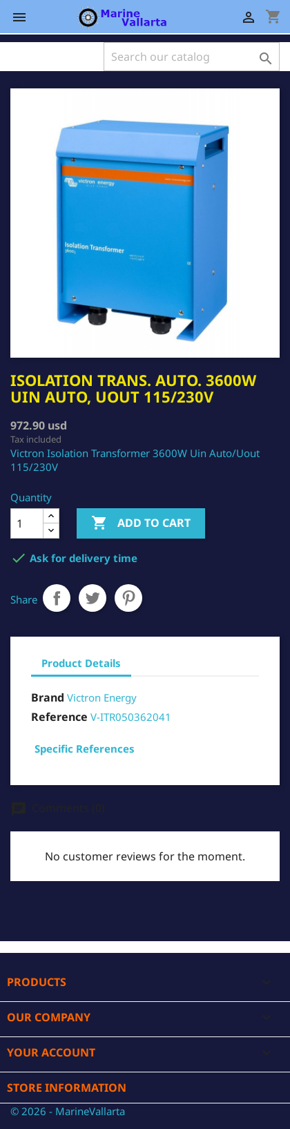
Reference (59, 717)
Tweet (92, 598)
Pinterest (128, 598)
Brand (47, 697)
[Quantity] (27, 523)
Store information (66, 1087)
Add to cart (141, 523)
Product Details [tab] (81, 663)
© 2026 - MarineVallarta (67, 1111)
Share (56, 598)
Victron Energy (102, 697)
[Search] (192, 56)
